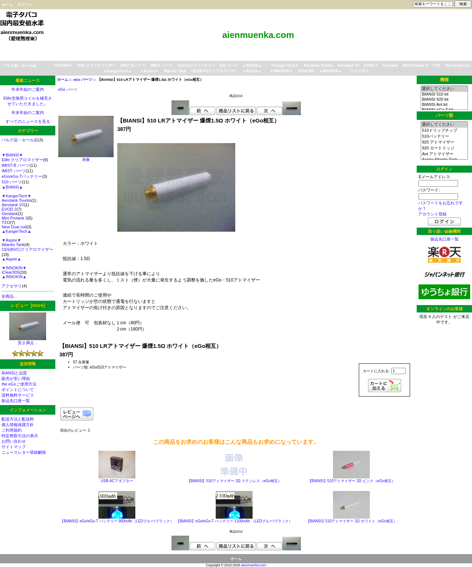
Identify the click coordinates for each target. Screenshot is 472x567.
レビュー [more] (28, 305)
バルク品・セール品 (19, 65)
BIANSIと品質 (14, 373)
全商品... (9, 296)
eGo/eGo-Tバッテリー (196, 65)
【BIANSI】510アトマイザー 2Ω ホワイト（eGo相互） (351, 521)
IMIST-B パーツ (133, 65)
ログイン (25, 5)
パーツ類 (444, 115)
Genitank (390, 65)
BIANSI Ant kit (444, 104)
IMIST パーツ (162, 65)
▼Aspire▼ (149, 71)
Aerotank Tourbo (318, 65)
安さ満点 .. (27, 340)
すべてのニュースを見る (28, 121)
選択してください (444, 89)
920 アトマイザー (444, 142)
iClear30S (306, 71)
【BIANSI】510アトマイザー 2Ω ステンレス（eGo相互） (234, 481)
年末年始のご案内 (27, 89)
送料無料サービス (17, 395)
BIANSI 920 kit (444, 99)
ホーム (7, 5)
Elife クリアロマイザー (96, 65)
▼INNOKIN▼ (281, 71)
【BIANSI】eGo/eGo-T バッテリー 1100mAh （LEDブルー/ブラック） (234, 521)
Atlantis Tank (174, 71)
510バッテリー (444, 136)
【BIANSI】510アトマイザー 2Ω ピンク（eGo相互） (351, 481)
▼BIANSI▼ (63, 65)
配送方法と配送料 (17, 419)
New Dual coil (457, 65)
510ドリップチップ (444, 131)
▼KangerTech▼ (285, 65)
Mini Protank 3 (415, 65)
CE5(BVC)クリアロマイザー (214, 71)
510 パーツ (228, 65)
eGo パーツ (82, 79)
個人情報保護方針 (17, 424)
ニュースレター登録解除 (23, 452)
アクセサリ (359, 71)
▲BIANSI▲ (252, 65)
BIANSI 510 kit (444, 94)
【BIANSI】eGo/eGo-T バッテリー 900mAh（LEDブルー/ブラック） (117, 521)
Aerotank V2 (348, 65)
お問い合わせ (13, 441)
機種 (444, 79)
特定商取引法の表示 (19, 435)
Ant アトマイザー (444, 154)
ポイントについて (17, 389)
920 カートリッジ (444, 148)
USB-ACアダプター (117, 481)
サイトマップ (13, 447)
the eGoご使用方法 (18, 384)
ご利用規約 (11, 430)
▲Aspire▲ (252, 71)
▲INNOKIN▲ (330, 71)
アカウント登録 (432, 214)
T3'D (436, 65)
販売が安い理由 (15, 378)
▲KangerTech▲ (117, 71)
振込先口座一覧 (15, 400)
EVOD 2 (371, 65)
